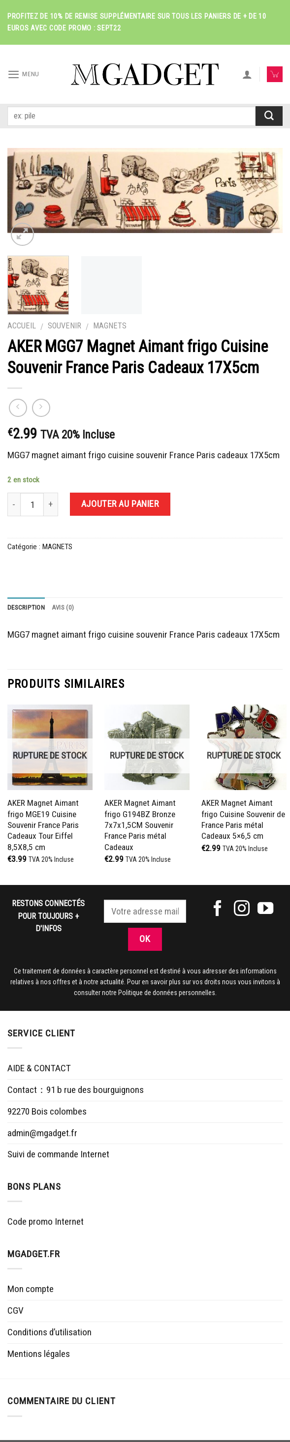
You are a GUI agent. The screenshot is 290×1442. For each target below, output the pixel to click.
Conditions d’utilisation (49, 1333)
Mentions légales (38, 1355)
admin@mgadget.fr (42, 1134)
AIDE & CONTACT (39, 1070)
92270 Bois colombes (47, 1112)
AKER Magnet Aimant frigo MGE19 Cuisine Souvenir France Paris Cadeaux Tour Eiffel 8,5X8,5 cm (43, 826)
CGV (15, 1312)
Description (27, 608)
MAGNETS (110, 325)
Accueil (21, 325)
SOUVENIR (64, 325)
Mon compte (30, 1290)
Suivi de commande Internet (58, 1156)
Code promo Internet (45, 1223)
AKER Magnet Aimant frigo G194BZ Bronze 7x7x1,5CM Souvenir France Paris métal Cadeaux (140, 826)
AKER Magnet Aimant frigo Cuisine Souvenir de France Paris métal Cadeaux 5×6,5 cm (243, 820)
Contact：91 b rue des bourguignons (75, 1091)
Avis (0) (68, 608)
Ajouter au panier (120, 504)
